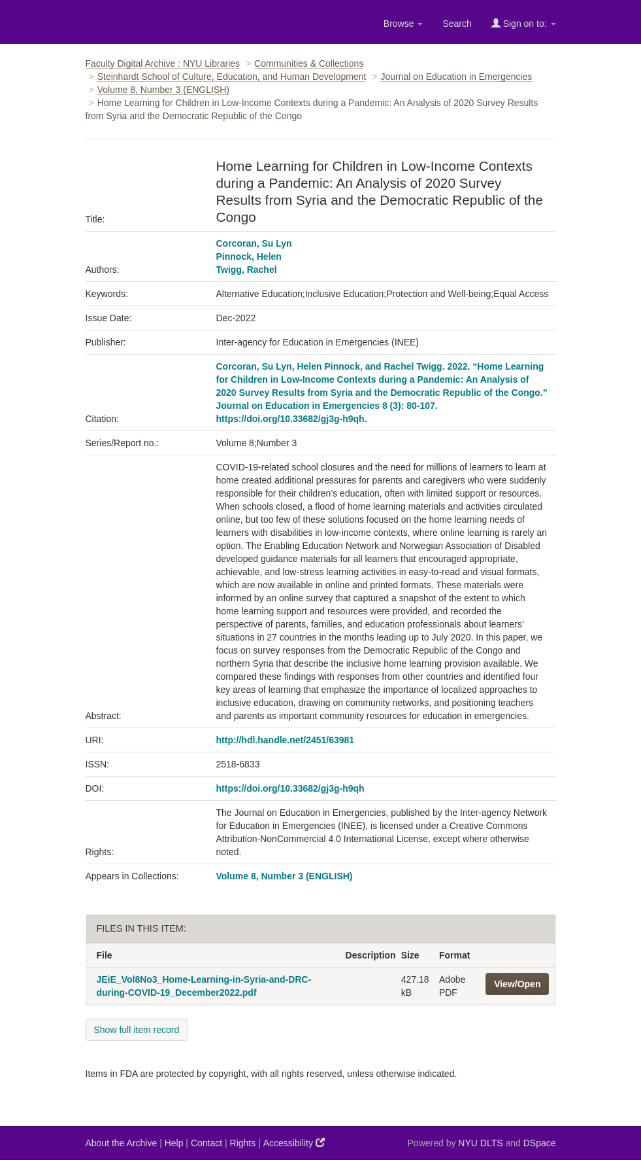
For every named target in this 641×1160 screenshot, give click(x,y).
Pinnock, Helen (249, 256)
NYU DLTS (480, 1143)
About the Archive (121, 1143)
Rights (243, 1143)
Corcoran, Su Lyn (254, 243)
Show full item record (137, 1030)
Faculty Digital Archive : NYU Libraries (163, 63)
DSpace (539, 1143)
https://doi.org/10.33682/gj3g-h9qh (290, 788)
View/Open (517, 984)
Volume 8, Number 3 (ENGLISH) (163, 89)
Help (174, 1143)
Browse (403, 23)
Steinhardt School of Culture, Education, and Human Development (232, 76)
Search (456, 23)
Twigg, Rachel (246, 269)
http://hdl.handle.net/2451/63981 (285, 740)
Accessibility (294, 1142)
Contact (206, 1143)
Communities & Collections (308, 63)
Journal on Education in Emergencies (456, 76)
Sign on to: (523, 23)
